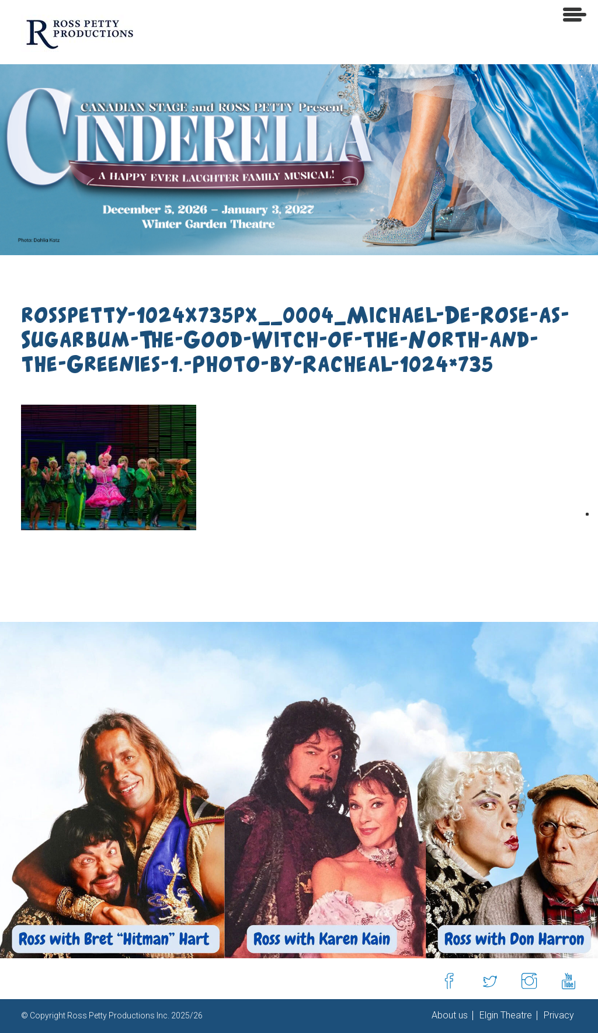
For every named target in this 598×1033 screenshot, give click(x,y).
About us (450, 1015)
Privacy (557, 1015)
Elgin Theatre (504, 1015)
